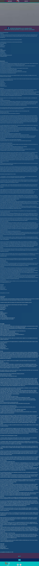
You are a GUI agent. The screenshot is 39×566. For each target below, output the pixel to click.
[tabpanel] (19, 28)
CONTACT (26, 1)
